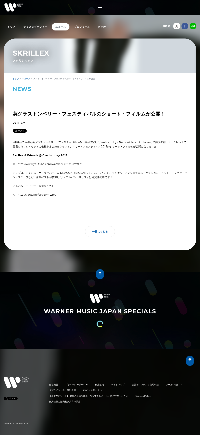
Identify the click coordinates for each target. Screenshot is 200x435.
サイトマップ (118, 384)
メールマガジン (174, 384)
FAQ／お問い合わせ (93, 390)
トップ (11, 26)
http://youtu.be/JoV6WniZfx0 (37, 194)
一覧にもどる (100, 231)
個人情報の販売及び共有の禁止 (64, 401)
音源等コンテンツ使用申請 (145, 384)
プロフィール (82, 26)
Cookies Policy (143, 395)
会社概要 (53, 384)
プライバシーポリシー (76, 384)
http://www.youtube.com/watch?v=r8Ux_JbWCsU (50, 164)
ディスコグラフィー (35, 26)
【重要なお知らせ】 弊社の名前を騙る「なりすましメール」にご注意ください (88, 395)
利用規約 (99, 384)
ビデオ (102, 26)
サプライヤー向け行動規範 (62, 390)
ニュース (60, 26)
